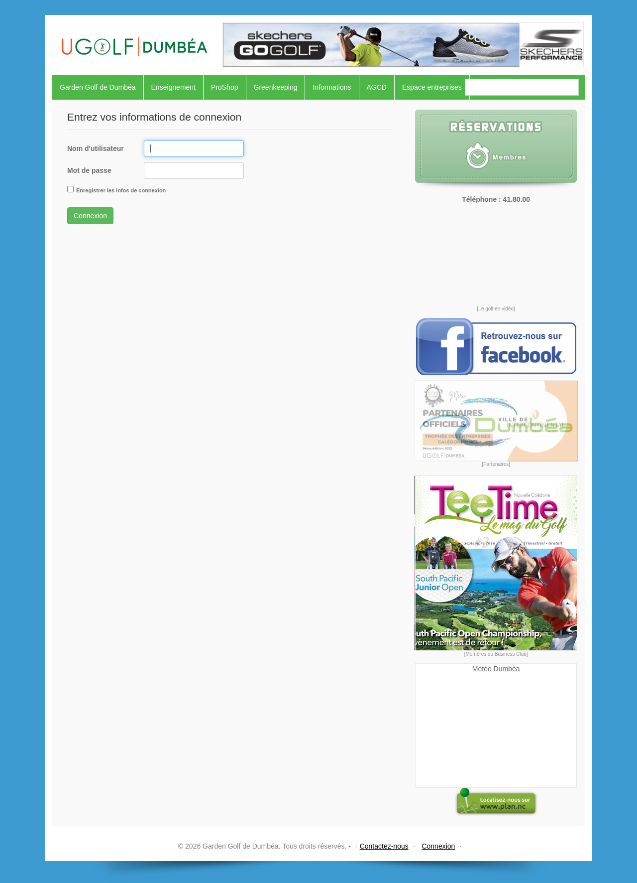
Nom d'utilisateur (95, 148)
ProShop (224, 87)
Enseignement (173, 87)
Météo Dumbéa (496, 669)
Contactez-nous (384, 846)
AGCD (377, 87)
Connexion (90, 216)
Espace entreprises (432, 87)
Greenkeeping (276, 87)
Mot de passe (89, 170)
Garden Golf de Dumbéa (98, 87)
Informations (332, 87)
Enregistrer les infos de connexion (121, 190)
